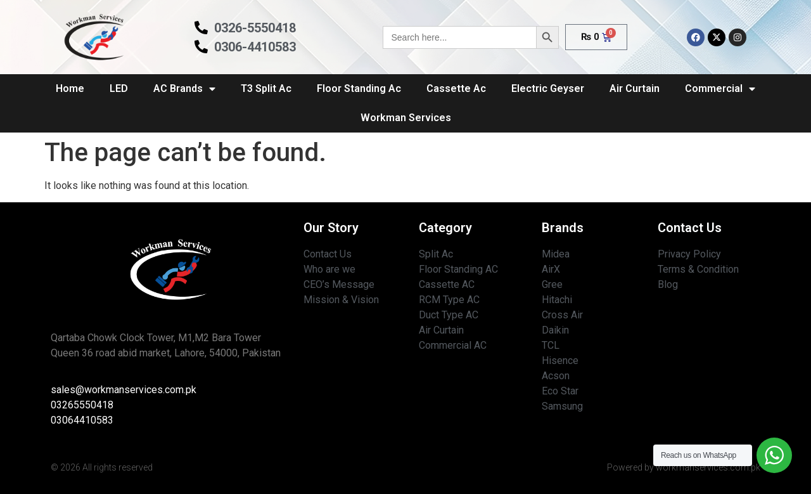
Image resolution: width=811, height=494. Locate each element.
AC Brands (184, 88)
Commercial (720, 88)
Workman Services (406, 118)
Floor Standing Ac (359, 88)
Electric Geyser (547, 88)
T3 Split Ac (266, 88)
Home (70, 88)
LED (119, 88)
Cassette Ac (456, 88)
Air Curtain (635, 88)
